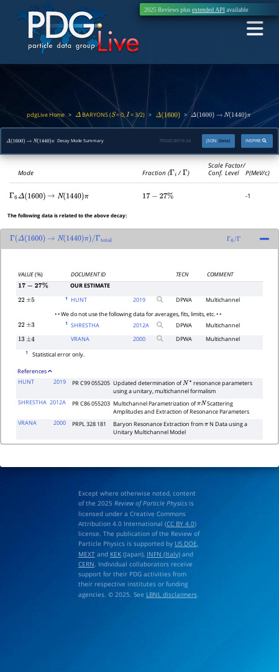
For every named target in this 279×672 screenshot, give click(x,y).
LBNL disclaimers (171, 592)
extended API (208, 9)
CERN (86, 561)
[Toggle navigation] (255, 29)
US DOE (186, 541)
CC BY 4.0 (180, 521)
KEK (115, 551)
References (34, 369)
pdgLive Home (46, 115)
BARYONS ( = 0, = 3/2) (110, 115)
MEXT (86, 551)
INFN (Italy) (163, 551)
